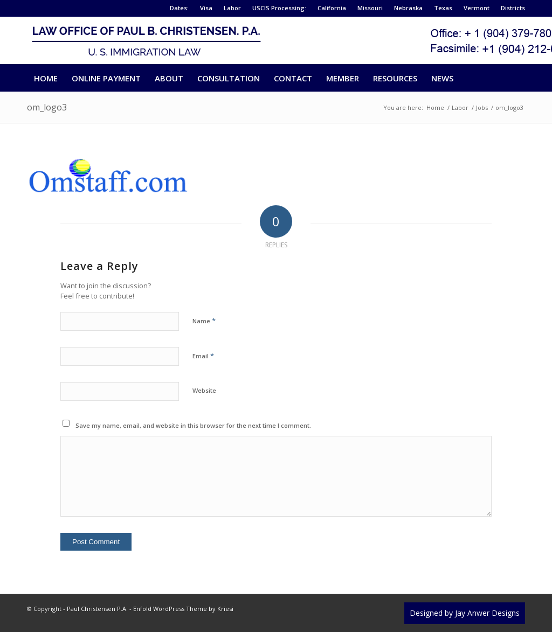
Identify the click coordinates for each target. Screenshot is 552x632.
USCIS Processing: (279, 8)
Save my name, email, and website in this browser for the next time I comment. (193, 425)
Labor (232, 8)
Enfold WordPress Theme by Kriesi (183, 609)
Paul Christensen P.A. (97, 609)
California (332, 8)
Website (204, 390)
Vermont (476, 8)
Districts (513, 8)
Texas (443, 8)
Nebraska (408, 8)
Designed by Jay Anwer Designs (465, 613)
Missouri (370, 8)
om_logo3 (47, 107)
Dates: (179, 8)
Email (203, 355)
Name (204, 320)
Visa (206, 8)
